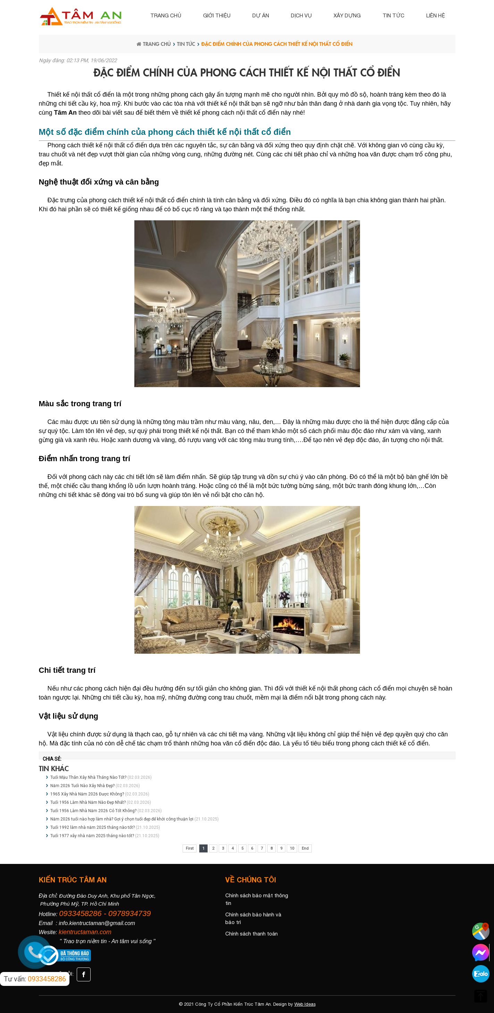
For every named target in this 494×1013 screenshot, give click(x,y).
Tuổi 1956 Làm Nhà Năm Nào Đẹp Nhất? (88, 802)
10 (292, 848)
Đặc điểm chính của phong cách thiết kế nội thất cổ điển (276, 43)
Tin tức (393, 15)
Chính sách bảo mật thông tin (256, 899)
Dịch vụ (301, 15)
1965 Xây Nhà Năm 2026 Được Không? (87, 794)
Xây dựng (347, 15)
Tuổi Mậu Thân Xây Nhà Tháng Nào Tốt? (88, 777)
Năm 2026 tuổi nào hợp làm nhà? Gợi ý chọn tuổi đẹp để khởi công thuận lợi (121, 819)
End (305, 848)
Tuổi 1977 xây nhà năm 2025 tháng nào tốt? (92, 835)
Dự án (260, 15)
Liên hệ (435, 15)
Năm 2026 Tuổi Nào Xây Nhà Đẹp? (83, 785)
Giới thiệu (217, 15)
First (189, 848)
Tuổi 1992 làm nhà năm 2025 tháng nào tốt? (92, 827)
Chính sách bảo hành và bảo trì (253, 918)
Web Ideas (305, 1004)
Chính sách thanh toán (251, 934)
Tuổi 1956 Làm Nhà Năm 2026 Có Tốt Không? (93, 810)
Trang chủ (165, 15)
